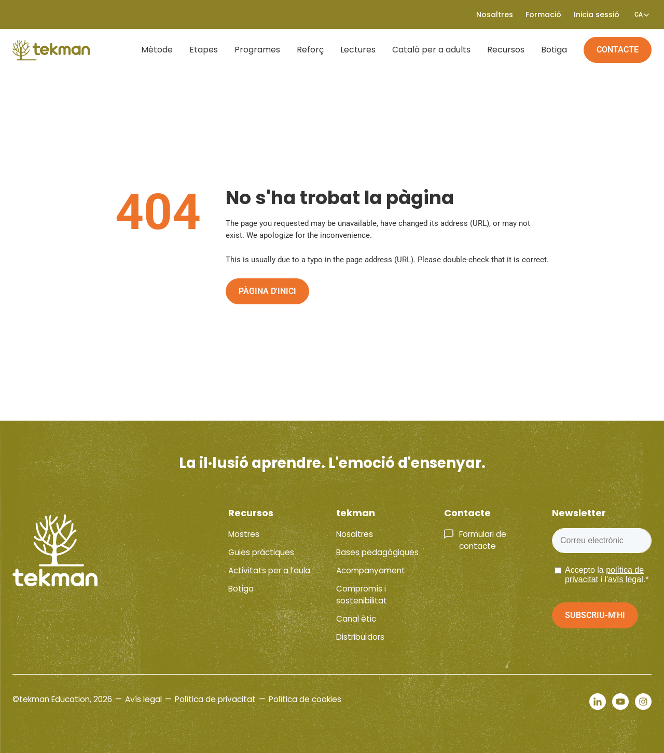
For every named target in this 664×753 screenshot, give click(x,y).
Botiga (554, 50)
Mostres (243, 534)
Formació (543, 14)
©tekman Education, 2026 (62, 699)
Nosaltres (494, 14)
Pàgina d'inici (267, 291)
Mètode (157, 50)
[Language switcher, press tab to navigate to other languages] (639, 14)
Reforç (310, 50)
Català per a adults (431, 50)
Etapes (203, 50)
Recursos (505, 50)
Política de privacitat (215, 699)
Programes (257, 50)
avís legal (625, 579)
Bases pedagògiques (377, 552)
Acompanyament (370, 570)
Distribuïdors (360, 636)
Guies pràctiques (261, 552)
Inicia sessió (596, 14)
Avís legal (143, 699)
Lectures (358, 50)
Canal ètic (356, 618)
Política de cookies (305, 699)
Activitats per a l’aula (269, 570)
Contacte (618, 50)
